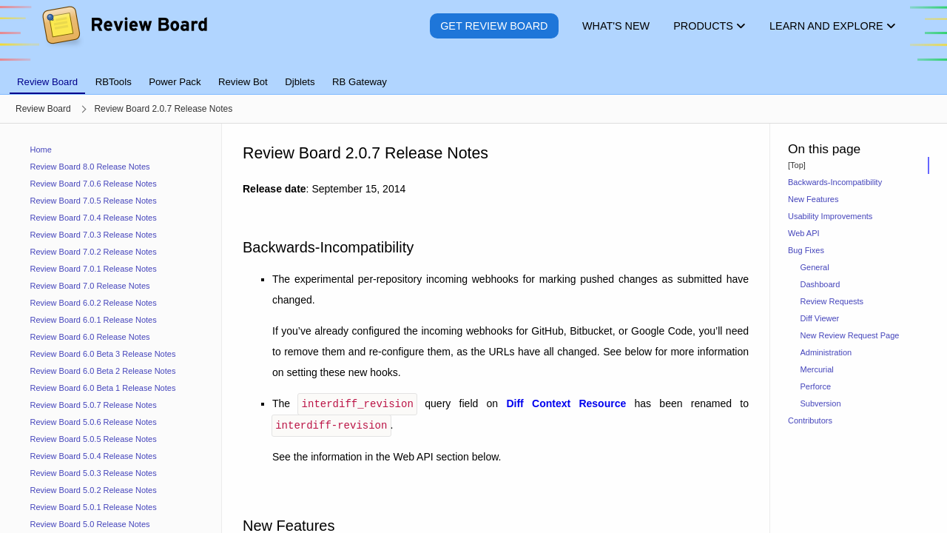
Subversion (821, 403)
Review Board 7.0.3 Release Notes (93, 234)
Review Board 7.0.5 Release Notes (93, 200)
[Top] (797, 165)
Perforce (816, 386)
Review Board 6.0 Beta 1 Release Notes (103, 387)
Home (41, 149)
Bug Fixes (806, 250)
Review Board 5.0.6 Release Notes (93, 422)
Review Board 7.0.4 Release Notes (93, 217)
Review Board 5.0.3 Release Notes (93, 473)
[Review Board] (124, 36)
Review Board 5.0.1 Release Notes (93, 507)
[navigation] (111, 328)
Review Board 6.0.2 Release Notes (93, 302)
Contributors (810, 420)
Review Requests (832, 301)
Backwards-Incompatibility (835, 182)
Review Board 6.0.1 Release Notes (93, 319)
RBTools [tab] (113, 81)
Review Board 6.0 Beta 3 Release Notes (103, 353)
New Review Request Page (850, 335)
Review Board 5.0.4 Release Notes (93, 456)
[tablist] (473, 73)
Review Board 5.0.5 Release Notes (93, 439)
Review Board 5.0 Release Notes (90, 524)
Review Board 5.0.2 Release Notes (93, 490)
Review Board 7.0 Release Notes (90, 285)
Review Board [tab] (47, 81)
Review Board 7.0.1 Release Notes (93, 268)
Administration (826, 352)
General (815, 267)
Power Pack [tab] (174, 81)
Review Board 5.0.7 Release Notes (93, 404)
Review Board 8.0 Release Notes (90, 166)
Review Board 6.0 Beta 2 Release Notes (103, 370)
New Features (813, 199)
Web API (804, 233)
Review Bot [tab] (243, 81)
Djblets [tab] (299, 81)
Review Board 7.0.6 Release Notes (93, 183)
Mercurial (817, 369)
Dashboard (820, 284)
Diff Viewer (820, 318)
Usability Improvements (830, 216)
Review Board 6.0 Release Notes (90, 336)
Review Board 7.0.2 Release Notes (93, 251)
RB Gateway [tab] (359, 81)
